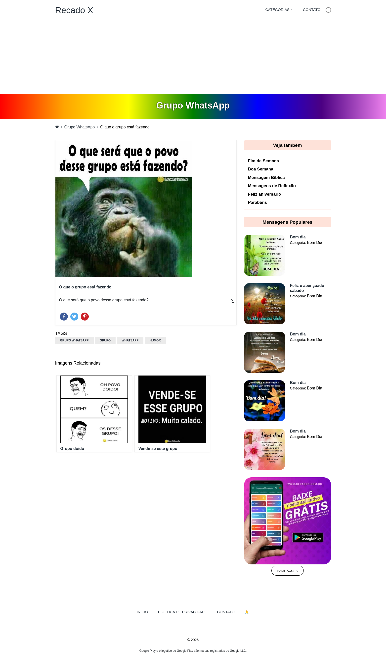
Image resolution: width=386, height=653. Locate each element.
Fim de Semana (263, 161)
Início (145, 611)
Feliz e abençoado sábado (307, 288)
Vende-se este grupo (157, 448)
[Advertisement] (193, 57)
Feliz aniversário (264, 194)
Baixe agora (287, 571)
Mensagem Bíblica (266, 177)
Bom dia (298, 237)
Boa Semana (260, 169)
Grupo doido (72, 448)
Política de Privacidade (182, 612)
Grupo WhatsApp (79, 127)
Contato (312, 9)
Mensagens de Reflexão (272, 185)
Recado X (74, 10)
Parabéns (257, 202)
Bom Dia (314, 242)
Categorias (277, 9)
